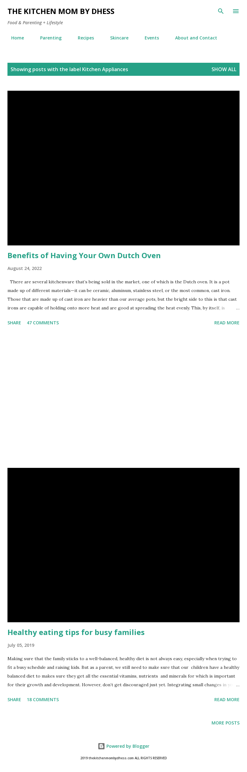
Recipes (82, 38)
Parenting (47, 38)
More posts (226, 723)
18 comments (43, 699)
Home (13, 38)
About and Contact (192, 38)
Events (148, 38)
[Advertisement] (123, 397)
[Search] (221, 11)
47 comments (43, 323)
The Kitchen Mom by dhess (60, 11)
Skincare (115, 38)
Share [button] (14, 323)
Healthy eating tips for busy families (76, 632)
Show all (224, 69)
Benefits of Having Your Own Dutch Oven (84, 255)
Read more (227, 323)
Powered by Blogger (123, 746)
